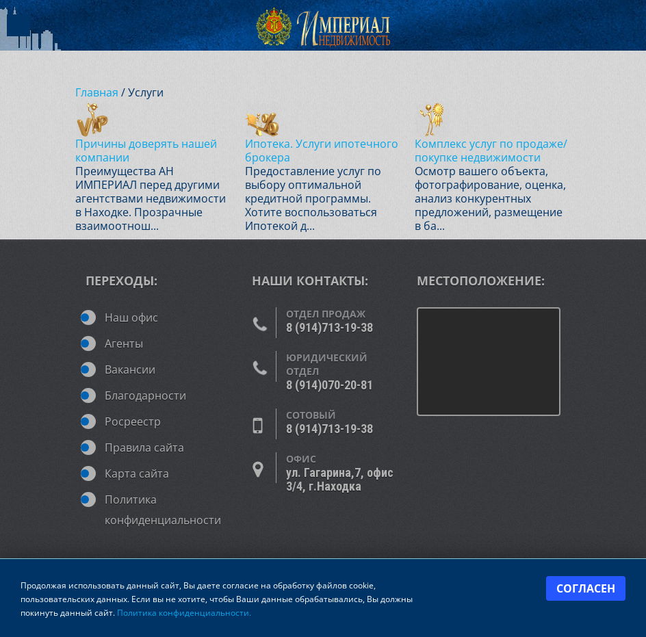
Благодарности (145, 395)
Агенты (124, 343)
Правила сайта (144, 447)
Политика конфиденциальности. (184, 613)
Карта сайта (137, 473)
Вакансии (130, 369)
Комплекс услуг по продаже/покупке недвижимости (491, 150)
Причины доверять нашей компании (146, 150)
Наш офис (131, 317)
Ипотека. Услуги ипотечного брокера (321, 150)
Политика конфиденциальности (163, 503)
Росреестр (133, 421)
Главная (96, 92)
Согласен (585, 588)
